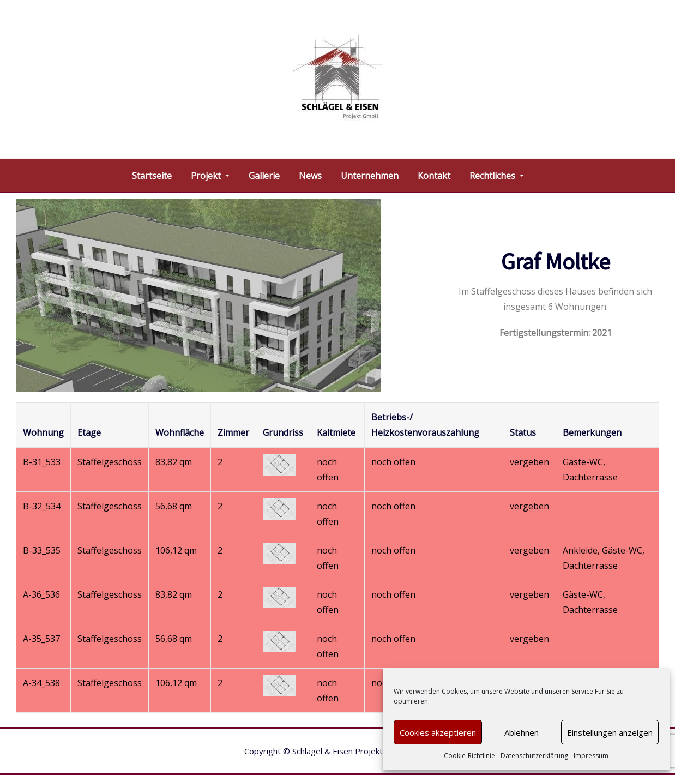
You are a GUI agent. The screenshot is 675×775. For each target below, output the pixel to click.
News (310, 176)
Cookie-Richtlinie (469, 755)
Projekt (210, 176)
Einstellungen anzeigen (610, 732)
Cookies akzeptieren (438, 732)
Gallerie (264, 176)
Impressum (591, 755)
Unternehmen (370, 176)
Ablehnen (521, 732)
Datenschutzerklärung (534, 755)
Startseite (152, 176)
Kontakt (434, 176)
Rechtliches (496, 176)
